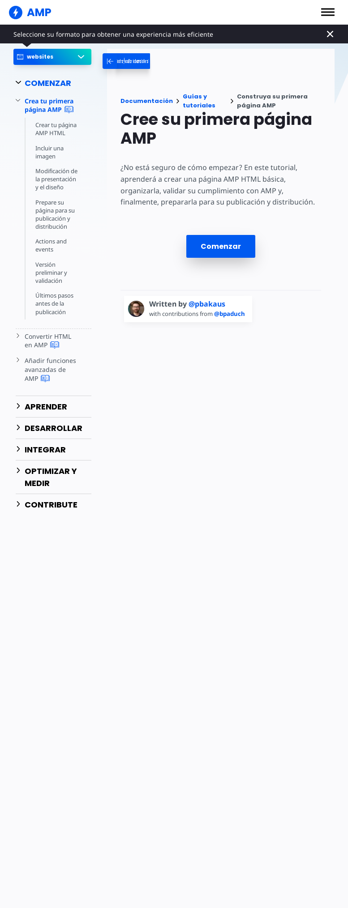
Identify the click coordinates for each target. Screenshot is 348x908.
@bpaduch (232, 314)
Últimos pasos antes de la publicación (54, 303)
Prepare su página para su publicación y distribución (55, 214)
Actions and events (51, 245)
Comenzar (221, 246)
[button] (328, 12)
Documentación (146, 101)
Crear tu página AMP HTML (56, 129)
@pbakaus (207, 304)
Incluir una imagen (50, 152)
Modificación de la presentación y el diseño (57, 179)
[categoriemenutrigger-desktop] (161, 61)
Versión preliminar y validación (51, 272)
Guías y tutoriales (199, 101)
